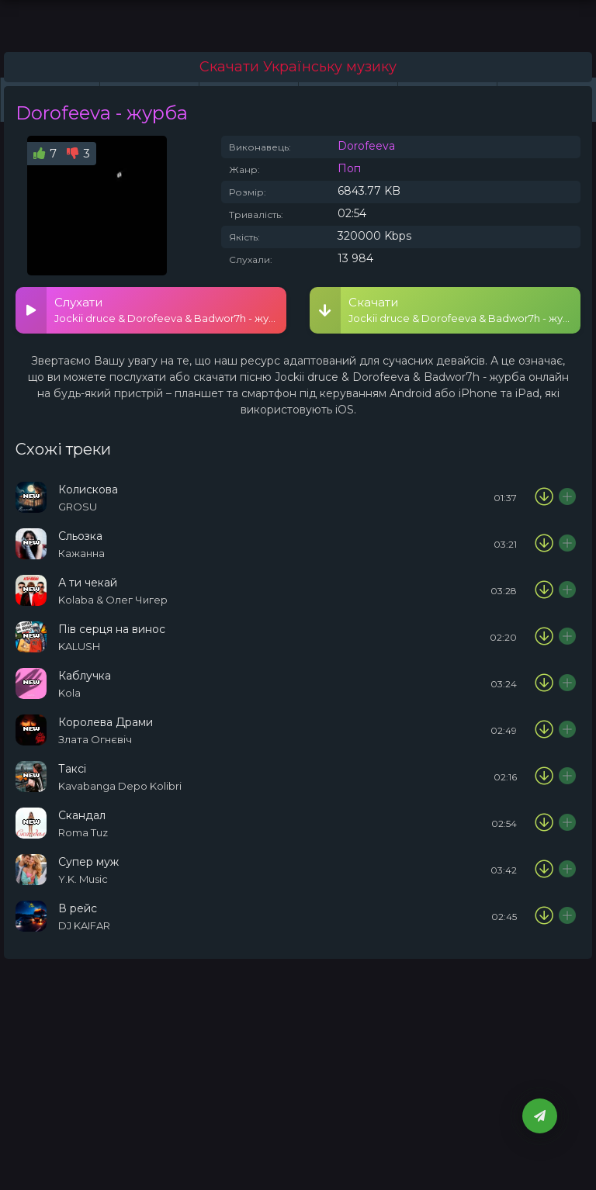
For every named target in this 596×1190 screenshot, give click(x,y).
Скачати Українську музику (298, 66)
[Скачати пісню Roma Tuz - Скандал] (544, 823)
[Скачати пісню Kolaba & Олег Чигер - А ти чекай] (544, 590)
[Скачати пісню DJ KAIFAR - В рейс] (544, 916)
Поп (349, 168)
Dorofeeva (366, 146)
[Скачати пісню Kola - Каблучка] (544, 683)
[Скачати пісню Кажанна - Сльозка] (544, 543)
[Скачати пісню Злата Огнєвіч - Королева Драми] (544, 730)
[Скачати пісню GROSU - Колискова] (544, 497)
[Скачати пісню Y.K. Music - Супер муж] (544, 869)
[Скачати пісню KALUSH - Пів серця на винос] (544, 637)
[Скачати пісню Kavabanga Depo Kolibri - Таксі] (544, 776)
